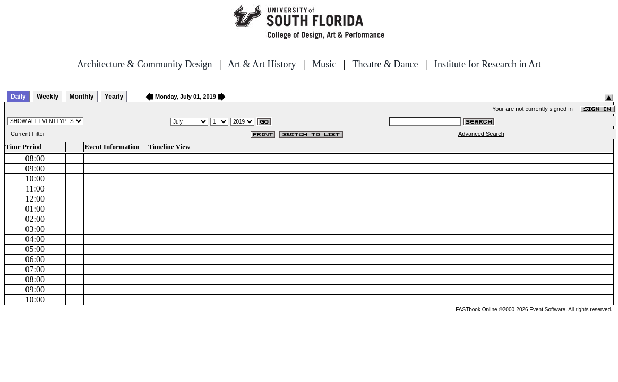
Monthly (82, 96)
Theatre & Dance (385, 64)
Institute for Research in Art (487, 64)
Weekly (47, 96)
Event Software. (548, 309)
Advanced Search (481, 134)
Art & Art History (262, 64)
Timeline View (169, 147)
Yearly (114, 96)
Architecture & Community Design (144, 64)
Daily (18, 96)
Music (324, 64)
